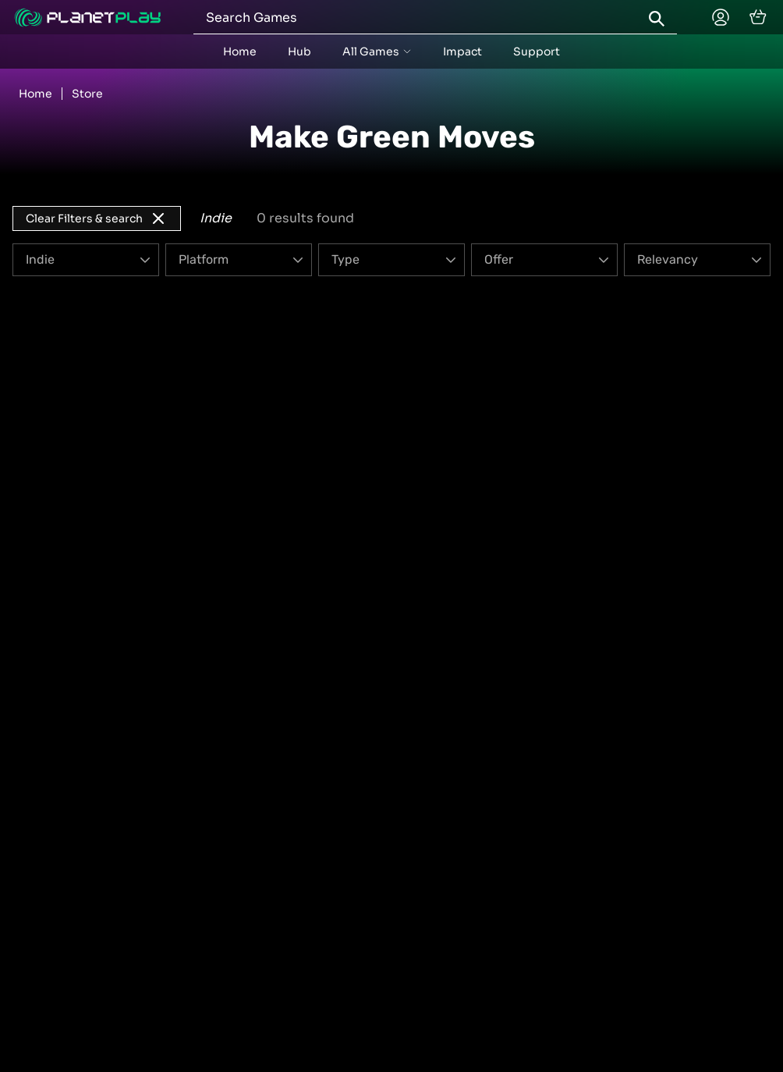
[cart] (758, 17)
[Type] (391, 259)
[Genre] (85, 259)
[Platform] (238, 259)
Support (536, 51)
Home (240, 51)
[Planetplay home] (87, 17)
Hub (299, 51)
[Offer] (544, 259)
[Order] (697, 259)
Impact (462, 51)
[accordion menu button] (377, 51)
